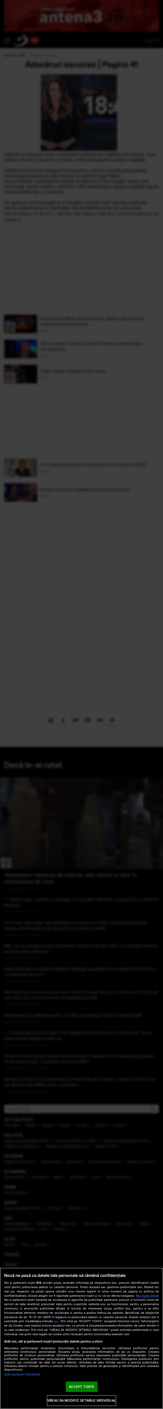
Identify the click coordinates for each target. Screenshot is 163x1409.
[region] (81, 1338)
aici (56, 1321)
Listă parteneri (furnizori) (22, 1374)
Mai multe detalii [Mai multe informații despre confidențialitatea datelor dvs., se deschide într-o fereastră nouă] (147, 1296)
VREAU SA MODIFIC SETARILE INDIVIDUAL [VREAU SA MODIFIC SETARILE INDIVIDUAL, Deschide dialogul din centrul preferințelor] (81, 1400)
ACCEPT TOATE (81, 1387)
